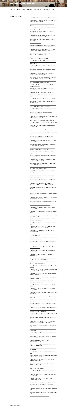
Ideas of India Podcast (37, 9)
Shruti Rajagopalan (22, 4)
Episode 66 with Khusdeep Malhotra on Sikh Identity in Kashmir (42, 151)
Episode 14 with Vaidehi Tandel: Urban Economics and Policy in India (43, 347)
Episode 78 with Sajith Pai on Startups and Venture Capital (41, 108)
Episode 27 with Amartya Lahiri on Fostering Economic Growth (42, 299)
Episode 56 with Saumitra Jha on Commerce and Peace (40, 191)
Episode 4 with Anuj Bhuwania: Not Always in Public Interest (41, 384)
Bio (14, 9)
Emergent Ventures (46, 9)
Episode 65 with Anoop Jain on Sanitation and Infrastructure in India (43, 155)
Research (18, 9)
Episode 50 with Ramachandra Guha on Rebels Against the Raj (42, 211)
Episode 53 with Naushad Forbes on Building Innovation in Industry (42, 201)
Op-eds (23, 9)
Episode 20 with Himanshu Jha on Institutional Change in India (42, 325)
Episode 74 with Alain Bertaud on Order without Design (40, 122)
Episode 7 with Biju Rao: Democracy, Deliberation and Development (43, 374)
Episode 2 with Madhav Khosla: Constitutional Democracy (41, 392)
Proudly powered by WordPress (15, 405)
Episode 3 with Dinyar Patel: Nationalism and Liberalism (40, 388)
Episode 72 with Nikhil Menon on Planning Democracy (40, 129)
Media (53, 9)
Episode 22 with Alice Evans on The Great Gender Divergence (41, 317)
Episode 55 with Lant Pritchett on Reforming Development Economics (43, 193)
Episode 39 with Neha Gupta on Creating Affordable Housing (41, 254)
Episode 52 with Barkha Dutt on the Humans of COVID (40, 205)
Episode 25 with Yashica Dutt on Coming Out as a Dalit (40, 307)
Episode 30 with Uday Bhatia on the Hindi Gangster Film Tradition (42, 288)
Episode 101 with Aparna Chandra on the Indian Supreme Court (42, 24)
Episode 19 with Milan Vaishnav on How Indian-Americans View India (43, 328)
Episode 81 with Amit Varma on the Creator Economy (40, 98)
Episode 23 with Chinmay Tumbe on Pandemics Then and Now (42, 313)
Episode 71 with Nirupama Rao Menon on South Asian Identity (41, 132)
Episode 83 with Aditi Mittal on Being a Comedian (39, 92)
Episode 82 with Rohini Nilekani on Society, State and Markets (41, 94)
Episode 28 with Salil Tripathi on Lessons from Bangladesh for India (43, 296)
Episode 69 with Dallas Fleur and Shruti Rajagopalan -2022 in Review (43, 140)
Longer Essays (29, 9)
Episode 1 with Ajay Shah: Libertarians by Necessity (39, 396)
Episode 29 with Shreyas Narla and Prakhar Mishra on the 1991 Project (43, 292)
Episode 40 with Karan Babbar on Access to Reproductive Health (42, 250)
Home (11, 9)
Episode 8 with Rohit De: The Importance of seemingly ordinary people (43, 370)
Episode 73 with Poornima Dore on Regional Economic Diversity (42, 125)
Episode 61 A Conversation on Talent (37, 170)
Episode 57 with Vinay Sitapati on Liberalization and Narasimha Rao (43, 187)
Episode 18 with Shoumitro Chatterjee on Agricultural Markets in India (43, 332)
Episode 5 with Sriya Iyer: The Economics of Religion (40, 382)
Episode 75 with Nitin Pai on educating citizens (39, 120)
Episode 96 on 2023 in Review (35, 43)
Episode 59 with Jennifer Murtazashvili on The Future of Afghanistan (43, 179)
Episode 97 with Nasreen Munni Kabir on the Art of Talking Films (42, 39)
